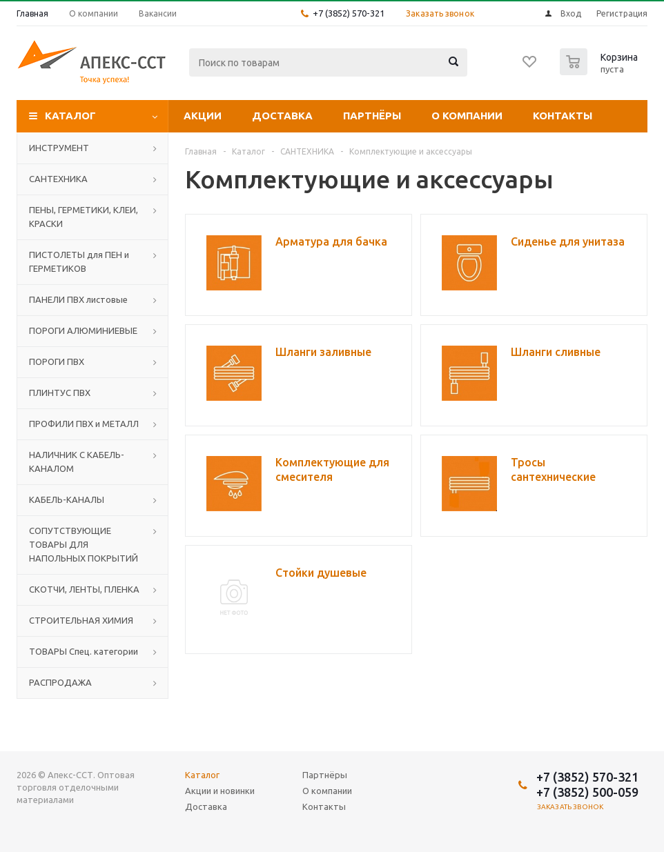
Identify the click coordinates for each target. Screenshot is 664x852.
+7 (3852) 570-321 (348, 13)
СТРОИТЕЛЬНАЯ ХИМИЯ (81, 620)
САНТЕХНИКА (58, 179)
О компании (466, 115)
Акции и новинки (220, 790)
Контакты (562, 115)
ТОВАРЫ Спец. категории (83, 651)
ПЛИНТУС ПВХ (59, 392)
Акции (203, 115)
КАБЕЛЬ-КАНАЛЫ (66, 499)
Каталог (70, 115)
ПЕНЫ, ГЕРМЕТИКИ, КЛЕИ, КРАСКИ (83, 216)
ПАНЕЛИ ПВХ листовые (78, 299)
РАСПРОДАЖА (60, 682)
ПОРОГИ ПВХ (56, 361)
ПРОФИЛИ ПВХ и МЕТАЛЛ (84, 423)
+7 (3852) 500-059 (587, 792)
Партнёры (372, 115)
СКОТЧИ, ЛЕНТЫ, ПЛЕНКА (84, 589)
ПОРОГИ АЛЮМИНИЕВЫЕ (83, 330)
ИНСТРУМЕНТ (59, 147)
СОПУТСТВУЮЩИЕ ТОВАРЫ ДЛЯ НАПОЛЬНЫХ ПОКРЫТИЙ (83, 544)
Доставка (282, 115)
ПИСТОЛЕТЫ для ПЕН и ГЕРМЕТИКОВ (79, 261)
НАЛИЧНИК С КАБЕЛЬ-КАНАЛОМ (76, 461)
